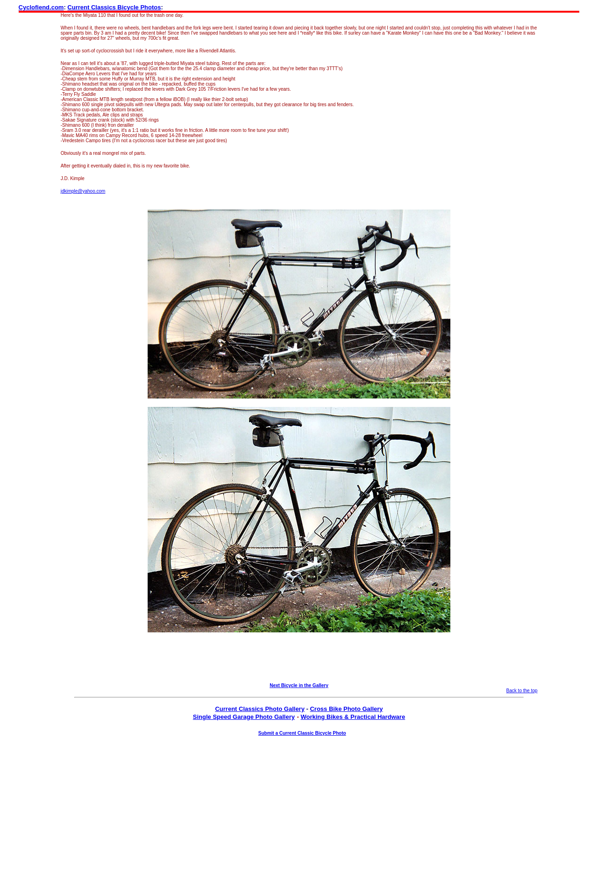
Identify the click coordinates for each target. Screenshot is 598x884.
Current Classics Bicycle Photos (114, 7)
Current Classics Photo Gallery (259, 708)
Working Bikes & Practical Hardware (352, 716)
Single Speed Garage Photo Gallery (244, 716)
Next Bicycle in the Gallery (299, 685)
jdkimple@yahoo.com (83, 191)
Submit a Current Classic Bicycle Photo (302, 733)
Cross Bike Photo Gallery (346, 708)
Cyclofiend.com (41, 7)
